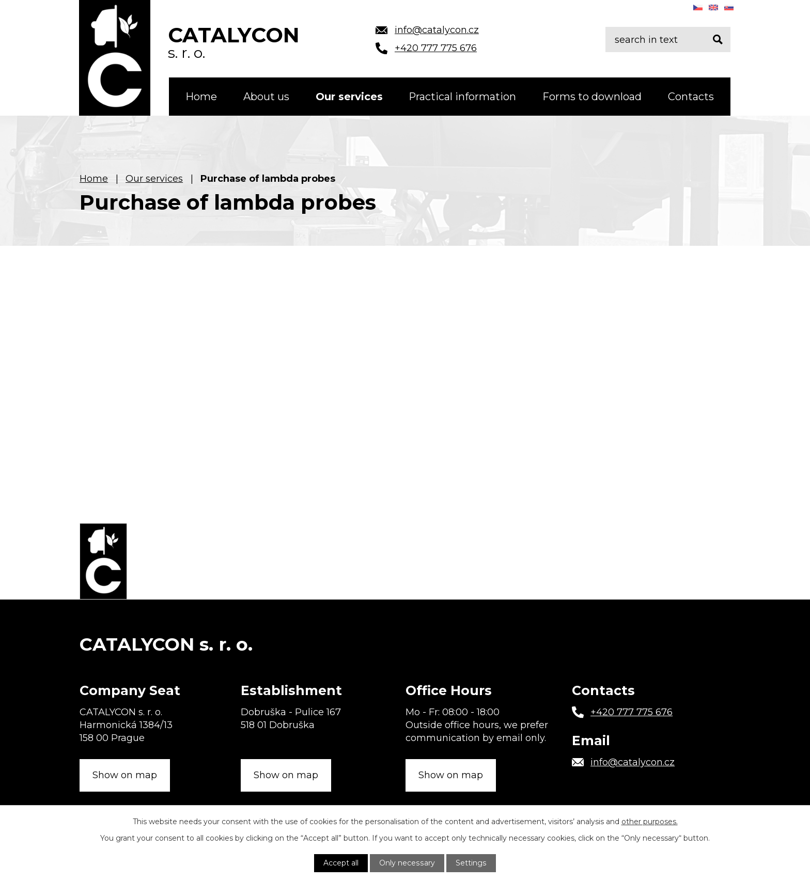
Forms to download (592, 96)
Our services (349, 96)
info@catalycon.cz (632, 761)
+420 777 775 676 (631, 711)
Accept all (342, 863)
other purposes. (649, 821)
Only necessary (407, 863)
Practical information (462, 96)
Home (201, 96)
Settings (471, 863)
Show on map (124, 774)
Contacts (691, 96)
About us (266, 96)
